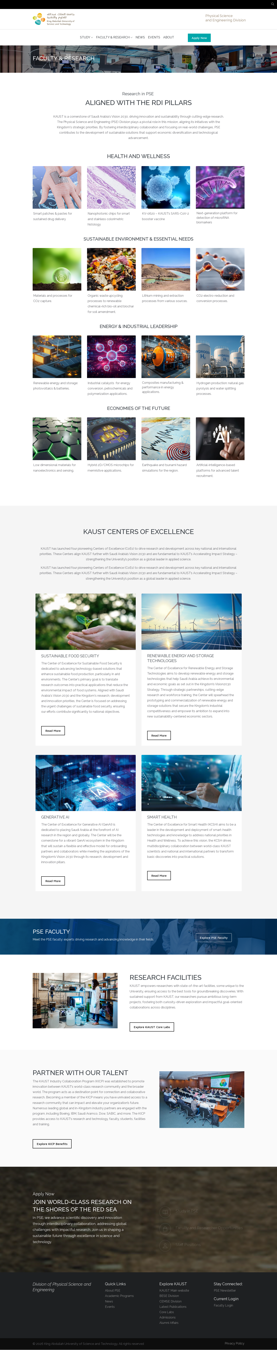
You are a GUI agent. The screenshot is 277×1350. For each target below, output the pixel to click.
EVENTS (154, 37)
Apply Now (199, 38)
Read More (53, 731)
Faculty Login (223, 1306)
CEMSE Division (170, 1301)
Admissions (167, 1317)
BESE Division (169, 1296)
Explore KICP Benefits (52, 1144)
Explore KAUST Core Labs (152, 1027)
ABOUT (168, 37)
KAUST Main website (174, 1291)
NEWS (140, 37)
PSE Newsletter (225, 1291)
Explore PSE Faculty (214, 938)
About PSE (112, 1291)
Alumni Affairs (168, 1323)
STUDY (86, 37)
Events (110, 1307)
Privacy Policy (234, 1344)
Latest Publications (173, 1307)
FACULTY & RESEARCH (114, 37)
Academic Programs (119, 1296)
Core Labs (166, 1312)
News (109, 1301)
